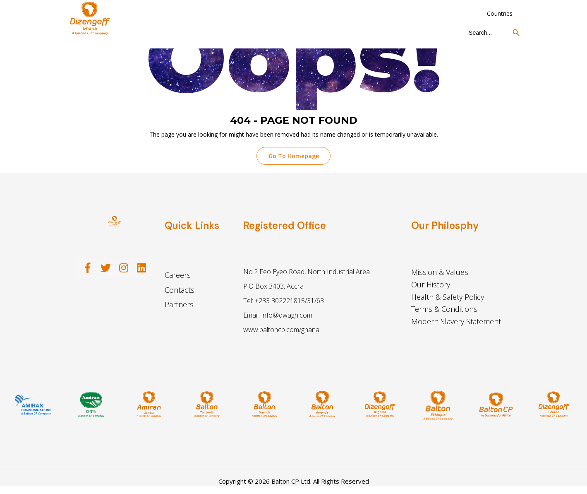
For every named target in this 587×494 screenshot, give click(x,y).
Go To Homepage (293, 157)
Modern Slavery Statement (456, 323)
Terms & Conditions (444, 311)
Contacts (179, 291)
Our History (430, 286)
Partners (179, 306)
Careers (178, 277)
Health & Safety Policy (447, 298)
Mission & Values (439, 274)
